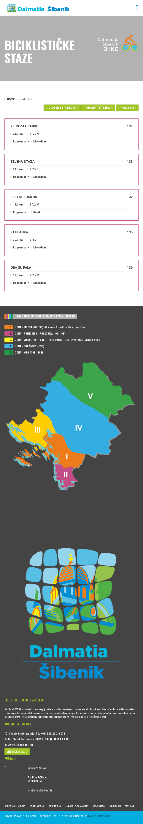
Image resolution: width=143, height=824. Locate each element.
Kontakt (129, 805)
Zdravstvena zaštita (77, 805)
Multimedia (99, 805)
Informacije (55, 805)
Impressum (115, 805)
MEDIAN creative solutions (98, 815)
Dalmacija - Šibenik (15, 805)
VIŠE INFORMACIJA (17, 751)
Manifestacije (37, 805)
